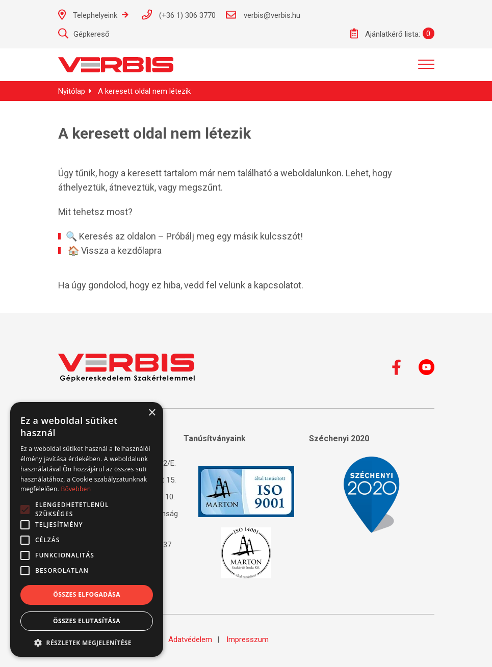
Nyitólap (71, 91)
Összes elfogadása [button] (86, 594)
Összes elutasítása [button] (86, 621)
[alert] (86, 529)
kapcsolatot (277, 285)
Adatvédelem (190, 639)
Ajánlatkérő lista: (385, 33)
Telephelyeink (93, 14)
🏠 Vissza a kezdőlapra (115, 250)
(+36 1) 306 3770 (178, 14)
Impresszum (247, 639)
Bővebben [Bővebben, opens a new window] (76, 489)
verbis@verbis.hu (263, 15)
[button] (86, 642)
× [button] (152, 413)
